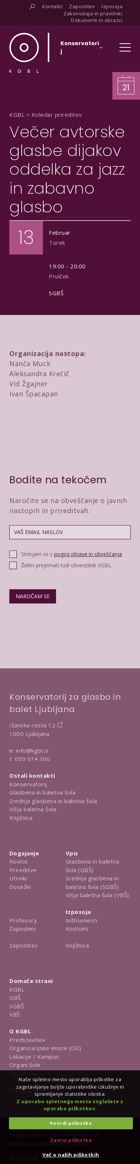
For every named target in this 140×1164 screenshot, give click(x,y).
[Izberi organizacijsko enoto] (79, 50)
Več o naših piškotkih (71, 1154)
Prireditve (23, 870)
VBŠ (14, 1014)
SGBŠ (16, 1006)
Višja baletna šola (32, 809)
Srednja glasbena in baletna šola (53, 801)
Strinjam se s (71, 554)
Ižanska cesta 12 (32, 725)
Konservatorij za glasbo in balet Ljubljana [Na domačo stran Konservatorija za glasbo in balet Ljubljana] (65, 703)
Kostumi (77, 928)
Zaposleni (22, 928)
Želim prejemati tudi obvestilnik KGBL (66, 565)
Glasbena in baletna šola (42, 792)
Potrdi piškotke (71, 1123)
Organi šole (25, 1064)
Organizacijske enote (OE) (45, 1048)
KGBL (17, 989)
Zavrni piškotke (71, 1140)
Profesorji (23, 920)
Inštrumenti (81, 920)
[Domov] (24, 53)
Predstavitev (27, 1039)
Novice (18, 861)
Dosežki (20, 886)
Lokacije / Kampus (34, 1056)
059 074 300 (32, 758)
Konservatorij (28, 784)
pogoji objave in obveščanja (88, 554)
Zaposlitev (23, 945)
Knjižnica (21, 817)
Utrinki (18, 878)
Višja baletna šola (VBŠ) (97, 895)
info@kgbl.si (32, 750)
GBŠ (15, 997)
